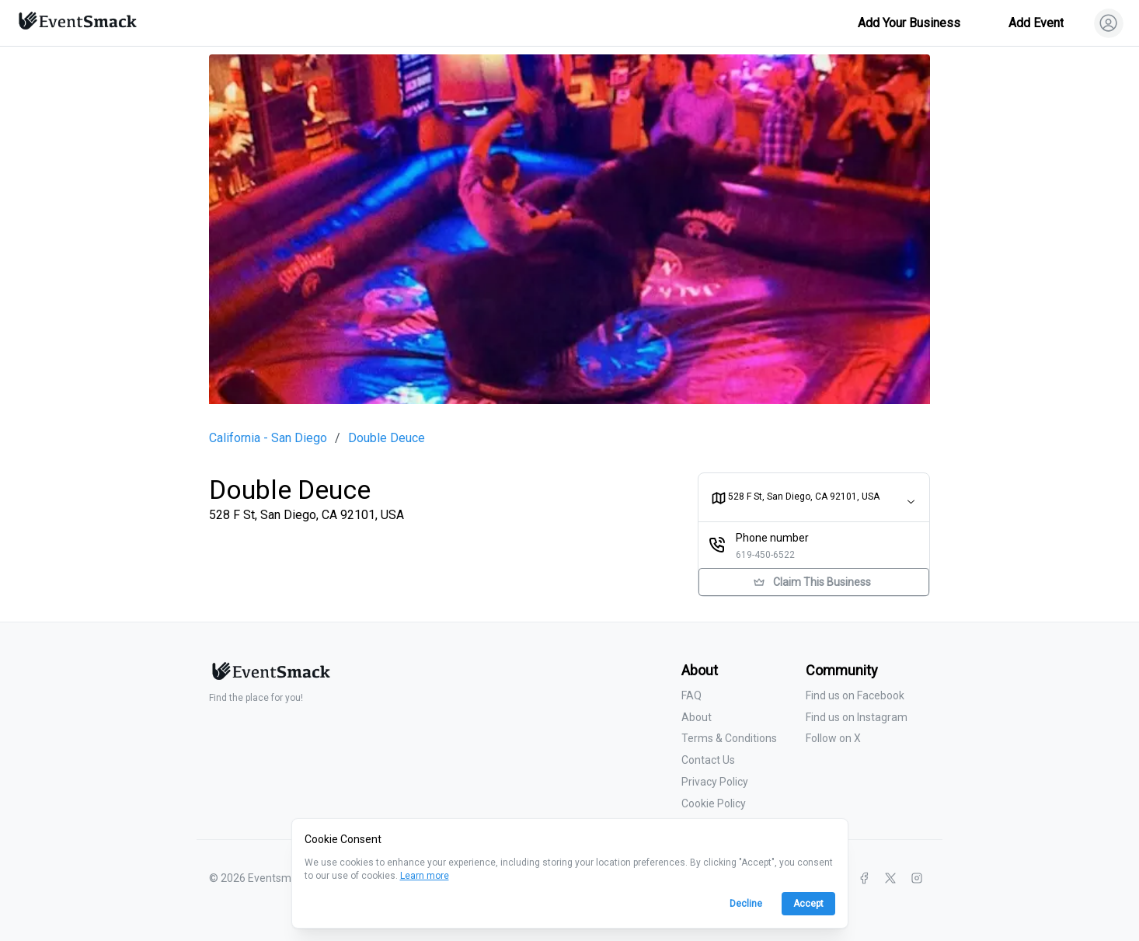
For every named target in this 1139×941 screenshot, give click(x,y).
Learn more (424, 875)
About (696, 717)
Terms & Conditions (729, 738)
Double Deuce (386, 438)
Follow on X (833, 738)
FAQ (691, 695)
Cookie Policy (713, 803)
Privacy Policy (714, 781)
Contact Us (708, 760)
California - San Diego (268, 438)
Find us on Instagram (856, 717)
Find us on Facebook (855, 695)
